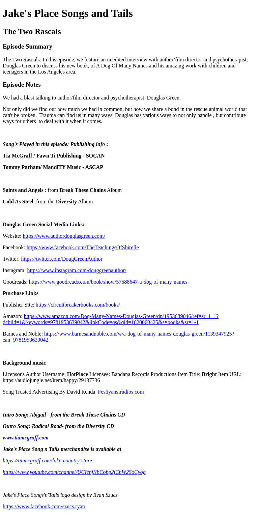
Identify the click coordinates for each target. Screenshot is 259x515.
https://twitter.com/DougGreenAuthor (61, 259)
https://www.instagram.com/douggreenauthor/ (76, 270)
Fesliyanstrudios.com (120, 392)
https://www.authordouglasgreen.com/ (64, 236)
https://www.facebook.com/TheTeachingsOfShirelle (83, 247)
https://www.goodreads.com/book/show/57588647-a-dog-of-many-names (108, 282)
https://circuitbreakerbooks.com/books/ (78, 305)
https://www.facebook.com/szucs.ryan (44, 506)
